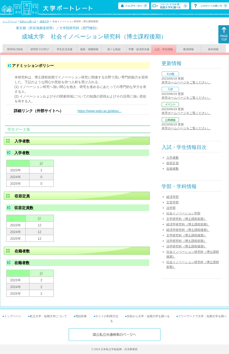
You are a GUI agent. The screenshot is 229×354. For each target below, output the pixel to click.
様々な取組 (114, 49)
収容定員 (172, 163)
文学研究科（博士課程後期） (186, 235)
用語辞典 (81, 316)
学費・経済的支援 (138, 49)
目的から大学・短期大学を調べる (148, 316)
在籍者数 (172, 168)
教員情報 (188, 49)
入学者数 (172, 157)
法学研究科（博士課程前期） (186, 241)
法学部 (171, 208)
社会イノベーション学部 (183, 213)
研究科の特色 (15, 49)
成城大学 (44, 21)
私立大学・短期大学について (48, 316)
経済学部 (172, 197)
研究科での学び (40, 49)
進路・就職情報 (89, 49)
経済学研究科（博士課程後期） (188, 230)
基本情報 (213, 49)
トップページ (10, 21)
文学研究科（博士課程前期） (186, 219)
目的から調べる (28, 21)
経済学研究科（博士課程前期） (188, 224)
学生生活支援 (64, 49)
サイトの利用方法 (106, 316)
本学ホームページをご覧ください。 (186, 82)
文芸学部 (172, 202)
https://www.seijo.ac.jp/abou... (100, 111)
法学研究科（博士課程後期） (186, 246)
